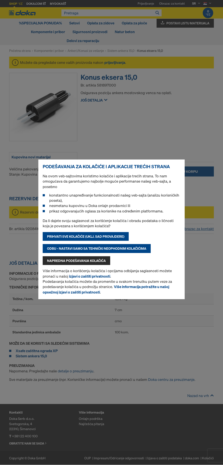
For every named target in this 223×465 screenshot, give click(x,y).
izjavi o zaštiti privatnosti (89, 276)
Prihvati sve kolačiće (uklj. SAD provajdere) (85, 236)
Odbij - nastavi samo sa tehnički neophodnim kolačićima (96, 248)
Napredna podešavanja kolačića (76, 260)
